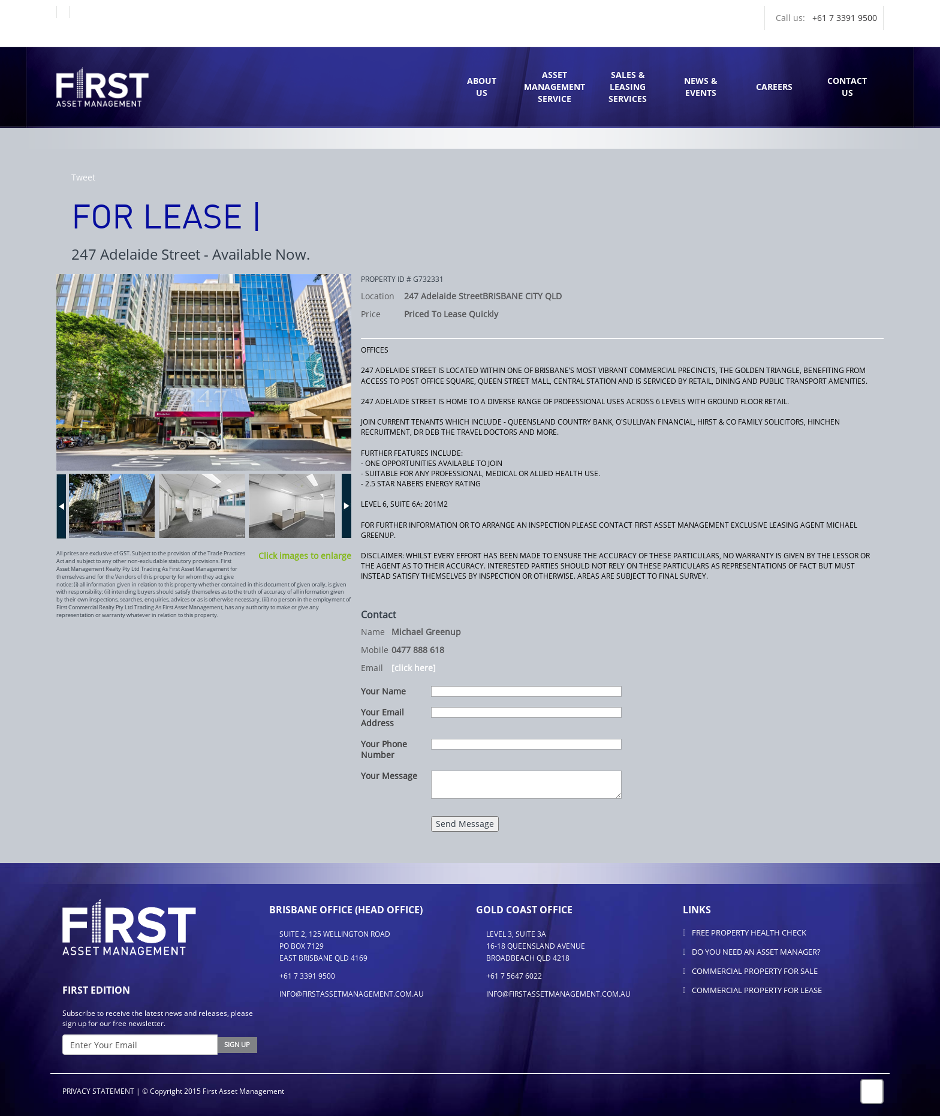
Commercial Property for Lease (757, 990)
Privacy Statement (98, 1091)
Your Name (383, 691)
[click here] (413, 667)
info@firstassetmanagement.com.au (351, 994)
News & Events (701, 86)
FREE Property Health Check (749, 932)
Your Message (389, 776)
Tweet (83, 177)
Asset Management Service (554, 86)
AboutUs (481, 86)
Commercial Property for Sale (755, 970)
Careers (774, 86)
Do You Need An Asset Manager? (756, 951)
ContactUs (847, 86)
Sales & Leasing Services (627, 86)
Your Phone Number (384, 749)
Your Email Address (382, 718)
